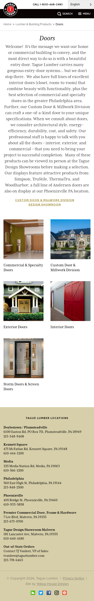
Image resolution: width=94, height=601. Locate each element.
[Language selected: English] (81, 4)
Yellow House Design (53, 583)
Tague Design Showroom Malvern (29, 530)
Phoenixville (13, 495)
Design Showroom (45, 204)
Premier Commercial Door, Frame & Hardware (39, 512)
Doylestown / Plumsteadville (25, 427)
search (67, 13)
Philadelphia (13, 478)
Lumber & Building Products (33, 24)
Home (7, 24)
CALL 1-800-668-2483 (48, 4)
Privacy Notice (73, 578)
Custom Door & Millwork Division (44, 200)
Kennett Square (15, 444)
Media (8, 461)
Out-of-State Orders (18, 546)
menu (87, 13)
